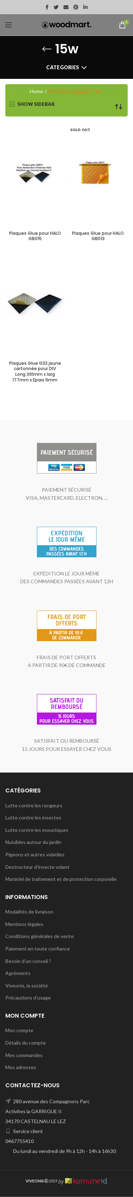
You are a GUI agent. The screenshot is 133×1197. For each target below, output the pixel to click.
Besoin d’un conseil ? (28, 961)
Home (36, 91)
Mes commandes (24, 1055)
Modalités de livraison (29, 912)
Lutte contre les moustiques (36, 830)
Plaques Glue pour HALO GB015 (35, 236)
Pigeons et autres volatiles (35, 854)
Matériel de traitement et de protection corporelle (61, 879)
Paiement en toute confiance (37, 949)
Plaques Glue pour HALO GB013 (98, 236)
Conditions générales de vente (39, 936)
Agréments (18, 973)
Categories (62, 67)
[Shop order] (118, 106)
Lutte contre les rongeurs (33, 805)
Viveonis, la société (26, 985)
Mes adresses (20, 1067)
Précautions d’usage (28, 998)
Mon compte (19, 1030)
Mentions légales (24, 924)
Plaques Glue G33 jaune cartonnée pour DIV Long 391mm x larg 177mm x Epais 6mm (35, 372)
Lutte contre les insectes (33, 817)
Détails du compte (25, 1043)
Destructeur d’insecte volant (37, 867)
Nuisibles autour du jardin (33, 842)
